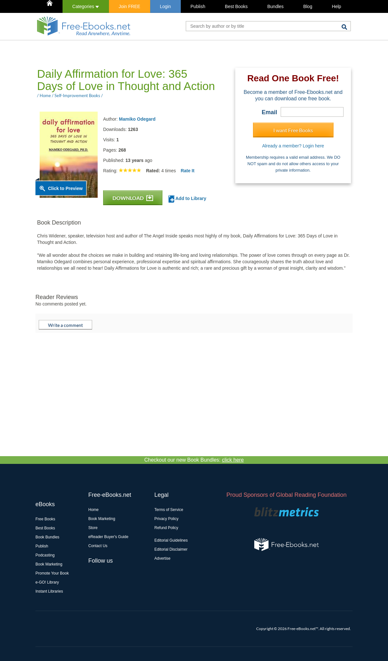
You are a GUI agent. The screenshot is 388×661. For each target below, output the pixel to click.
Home (93, 509)
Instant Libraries (49, 591)
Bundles (275, 6)
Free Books (45, 519)
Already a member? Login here (293, 145)
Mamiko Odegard (137, 119)
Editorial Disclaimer (171, 549)
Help (336, 6)
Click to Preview (65, 188)
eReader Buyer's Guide (108, 537)
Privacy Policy (166, 518)
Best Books (236, 6)
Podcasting (44, 555)
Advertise (162, 558)
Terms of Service (168, 509)
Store (93, 528)
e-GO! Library (47, 582)
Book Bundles (47, 537)
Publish (197, 6)
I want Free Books (293, 130)
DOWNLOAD (132, 198)
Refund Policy (166, 528)
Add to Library (187, 199)
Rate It (188, 170)
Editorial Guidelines (171, 540)
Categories (85, 6)
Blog (307, 6)
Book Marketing (48, 564)
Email (269, 112)
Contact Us (97, 546)
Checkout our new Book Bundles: (194, 460)
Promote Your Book (52, 573)
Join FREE (129, 6)
